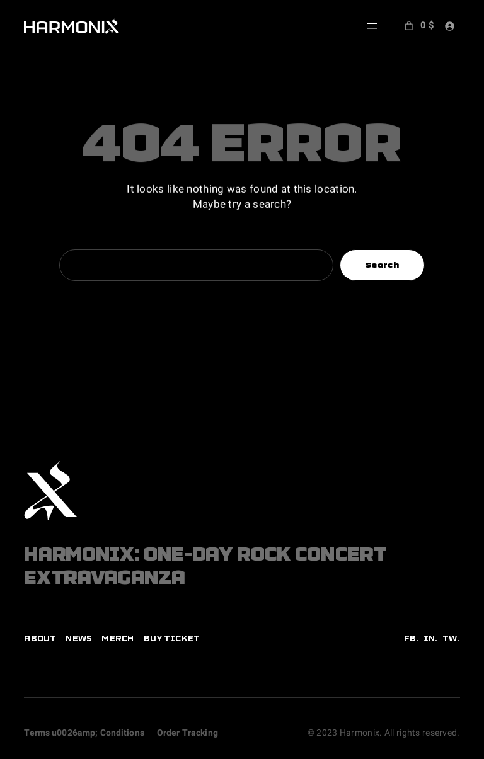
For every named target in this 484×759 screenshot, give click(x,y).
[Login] (449, 26)
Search (382, 265)
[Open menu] (372, 25)
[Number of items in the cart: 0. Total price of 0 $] (418, 25)
